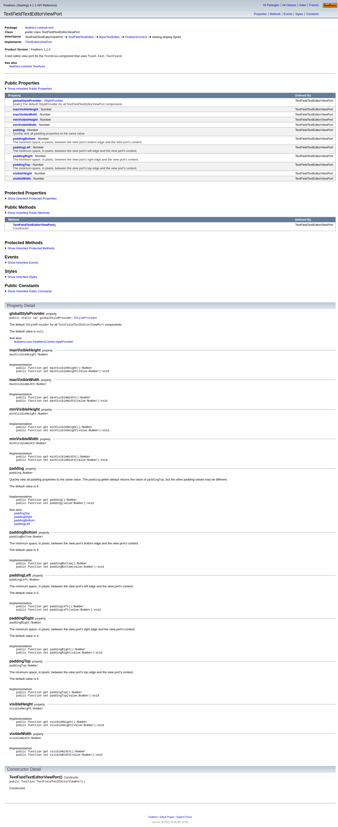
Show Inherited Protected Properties (31, 198)
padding (19, 130)
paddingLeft (21, 147)
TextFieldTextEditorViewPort (33, 225)
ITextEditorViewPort (38, 42)
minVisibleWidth (25, 125)
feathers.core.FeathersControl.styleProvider (43, 341)
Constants (312, 14)
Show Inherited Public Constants (28, 291)
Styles (299, 14)
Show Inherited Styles (21, 277)
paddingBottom (24, 138)
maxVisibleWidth (25, 114)
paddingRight (23, 156)
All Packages (271, 5)
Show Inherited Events (21, 262)
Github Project (167, 817)
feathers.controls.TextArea (27, 66)
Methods (275, 14)
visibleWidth (22, 178)
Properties (260, 14)
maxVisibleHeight (25, 109)
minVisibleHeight (25, 119)
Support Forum (184, 817)
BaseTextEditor (109, 37)
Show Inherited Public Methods (27, 213)
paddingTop (21, 164)
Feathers (152, 817)
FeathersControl (136, 37)
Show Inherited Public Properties (28, 88)
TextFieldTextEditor (81, 37)
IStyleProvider (53, 100)
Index (302, 5)
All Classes (289, 5)
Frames (314, 5)
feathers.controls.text (39, 27)
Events (288, 14)
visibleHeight (22, 173)
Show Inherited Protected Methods (29, 248)
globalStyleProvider (27, 100)
